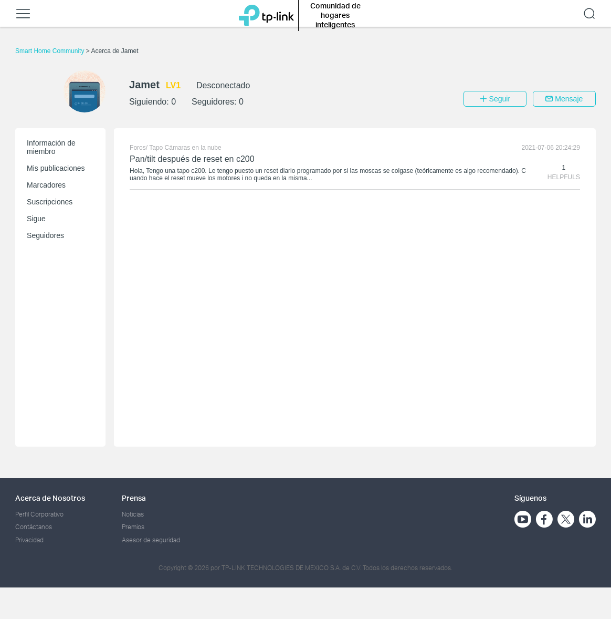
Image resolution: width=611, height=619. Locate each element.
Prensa (134, 497)
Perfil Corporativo (39, 514)
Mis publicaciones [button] (56, 168)
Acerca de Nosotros (50, 497)
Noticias (133, 514)
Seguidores (45, 235)
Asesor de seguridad (151, 540)
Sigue (36, 218)
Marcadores (46, 185)
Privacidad (29, 540)
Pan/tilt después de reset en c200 (192, 158)
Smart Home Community (50, 51)
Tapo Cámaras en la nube (185, 147)
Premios (133, 527)
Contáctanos (33, 527)
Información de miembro (51, 147)
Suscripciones (49, 202)
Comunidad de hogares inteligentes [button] (335, 15)
